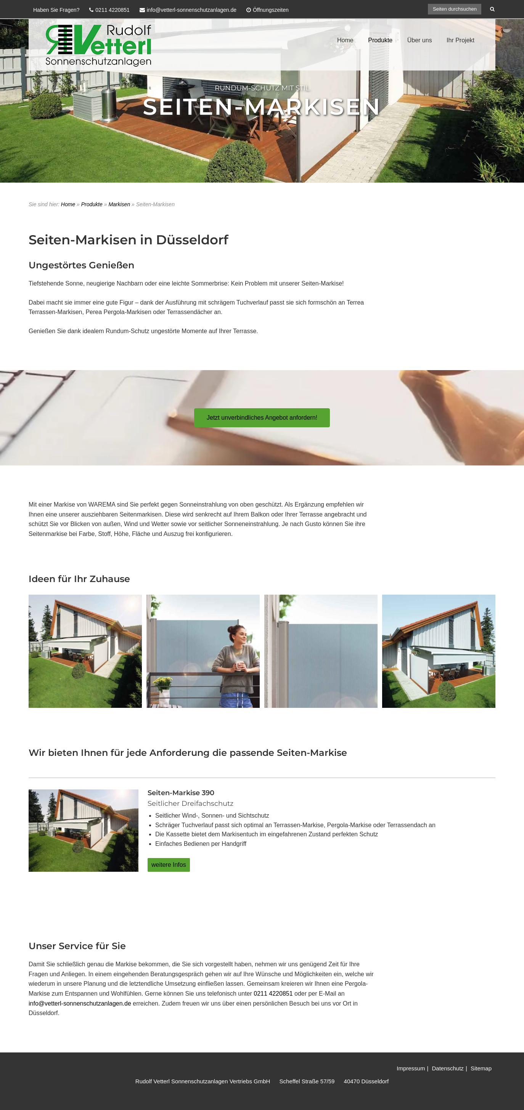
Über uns (419, 40)
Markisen (119, 204)
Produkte (380, 40)
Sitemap (481, 1068)
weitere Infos (168, 864)
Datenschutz (447, 1068)
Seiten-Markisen (262, 106)
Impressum (411, 1068)
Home (345, 40)
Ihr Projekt (460, 40)
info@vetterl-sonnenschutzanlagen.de (80, 1003)
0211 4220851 (273, 993)
